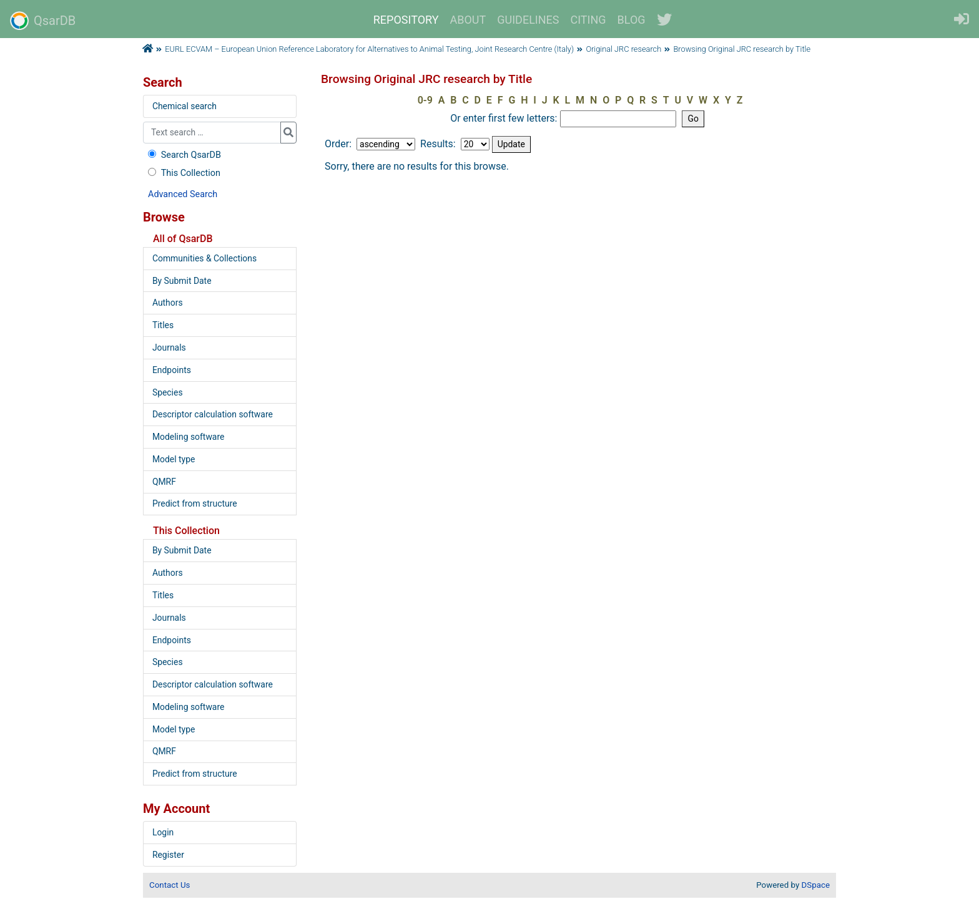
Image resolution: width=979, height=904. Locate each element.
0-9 (425, 100)
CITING (588, 19)
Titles (163, 325)
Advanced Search (182, 194)
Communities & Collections (204, 258)
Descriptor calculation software (212, 414)
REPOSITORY (406, 19)
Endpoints (171, 370)
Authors (167, 303)
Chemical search (184, 106)
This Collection (182, 173)
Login (163, 832)
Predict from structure (194, 503)
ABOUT (468, 19)
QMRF (164, 482)
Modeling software (188, 437)
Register (168, 855)
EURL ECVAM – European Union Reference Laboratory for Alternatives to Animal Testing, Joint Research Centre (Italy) (369, 49)
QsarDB (43, 20)
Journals (169, 347)
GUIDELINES (528, 19)
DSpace (816, 885)
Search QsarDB (183, 155)
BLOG (631, 19)
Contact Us (169, 885)
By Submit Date (182, 281)
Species (167, 392)
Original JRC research (623, 49)
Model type (173, 459)
